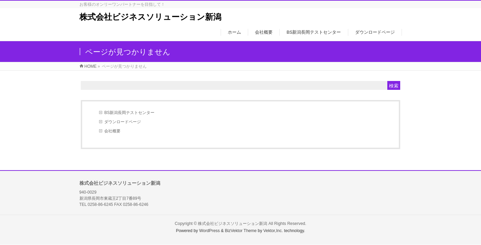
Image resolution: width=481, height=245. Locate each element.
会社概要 (112, 131)
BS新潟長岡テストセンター (129, 112)
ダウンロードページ (122, 121)
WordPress (209, 230)
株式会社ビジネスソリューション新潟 (150, 16)
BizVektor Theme (241, 230)
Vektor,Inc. (273, 230)
